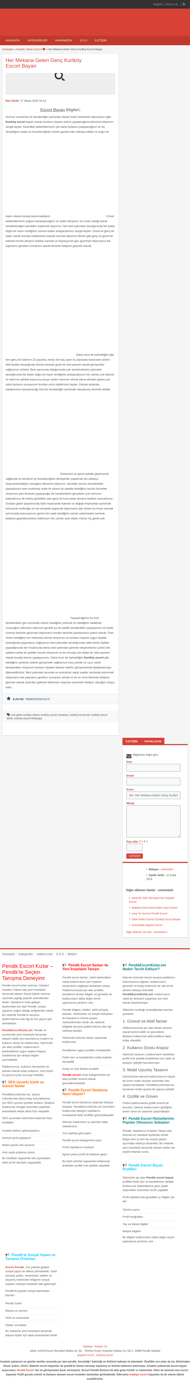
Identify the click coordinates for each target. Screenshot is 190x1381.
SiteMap (87, 1346)
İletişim (101, 40)
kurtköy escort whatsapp (28, 718)
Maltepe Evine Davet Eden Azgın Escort (154, 907)
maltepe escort (139, 1374)
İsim (129, 761)
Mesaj (130, 803)
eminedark (167, 869)
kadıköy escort (104, 1355)
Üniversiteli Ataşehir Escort (146, 925)
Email (130, 775)
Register (158, 4)
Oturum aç (172, 4)
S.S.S (83, 40)
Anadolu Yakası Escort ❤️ (31, 49)
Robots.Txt (101, 1346)
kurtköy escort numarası (54, 714)
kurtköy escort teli (80, 714)
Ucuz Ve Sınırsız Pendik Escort (149, 913)
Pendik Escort (25, 1370)
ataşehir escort (85, 1355)
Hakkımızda (63, 40)
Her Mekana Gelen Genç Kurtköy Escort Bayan (44, 63)
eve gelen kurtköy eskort (25, 714)
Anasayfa (12, 40)
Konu (129, 789)
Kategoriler (38, 40)
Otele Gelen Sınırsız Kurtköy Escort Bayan (155, 919)
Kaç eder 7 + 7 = (137, 841)
